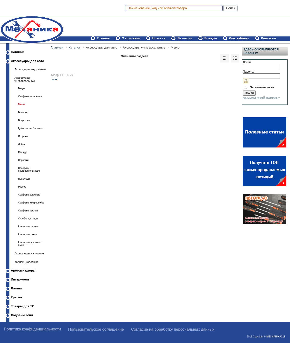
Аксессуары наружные (29, 253)
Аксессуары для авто (27, 61)
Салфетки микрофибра (31, 202)
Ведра (21, 88)
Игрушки (23, 136)
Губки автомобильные (30, 128)
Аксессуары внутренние (30, 69)
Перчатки (23, 160)
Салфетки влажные (29, 194)
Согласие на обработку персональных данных (172, 329)
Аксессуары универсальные (24, 79)
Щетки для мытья (28, 226)
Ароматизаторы (23, 270)
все (54, 79)
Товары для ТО (23, 306)
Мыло (21, 104)
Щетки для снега (27, 234)
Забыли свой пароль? (261, 98)
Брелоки (23, 112)
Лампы (16, 288)
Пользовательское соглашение (96, 329)
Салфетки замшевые (30, 96)
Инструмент (20, 279)
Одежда (22, 152)
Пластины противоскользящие (29, 169)
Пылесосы (24, 178)
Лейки (21, 144)
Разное (22, 186)
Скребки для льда (28, 218)
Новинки (17, 52)
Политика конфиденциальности (32, 329)
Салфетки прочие (28, 210)
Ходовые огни (22, 315)
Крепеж (16, 297)
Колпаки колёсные (26, 261)
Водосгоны (24, 120)
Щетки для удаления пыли (29, 243)
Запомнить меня (262, 87)
